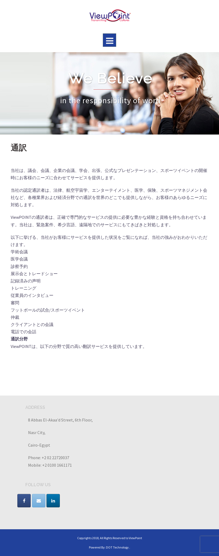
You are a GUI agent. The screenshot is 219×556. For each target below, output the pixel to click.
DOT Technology (117, 547)
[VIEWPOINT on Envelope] (38, 500)
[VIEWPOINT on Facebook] (24, 500)
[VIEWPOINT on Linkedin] (53, 500)
